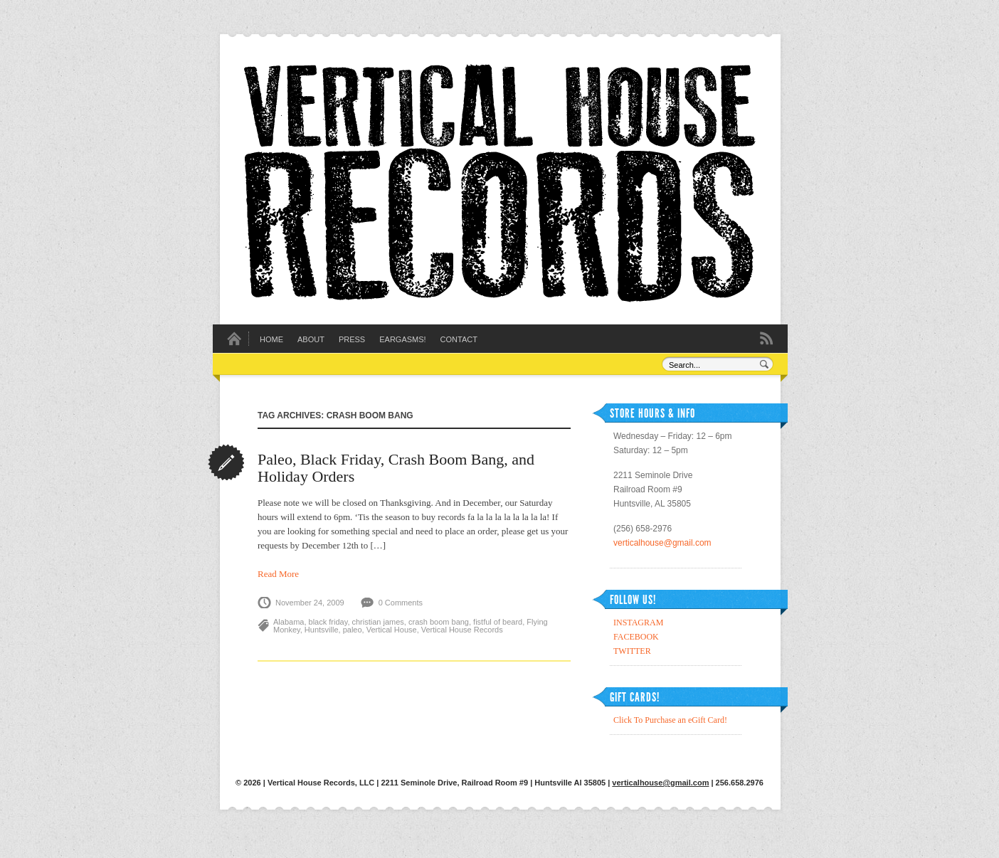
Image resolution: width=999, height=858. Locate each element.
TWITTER (632, 651)
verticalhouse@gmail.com (662, 543)
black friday (328, 622)
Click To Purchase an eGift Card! (670, 720)
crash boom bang (438, 622)
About (310, 339)
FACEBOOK (636, 637)
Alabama (288, 622)
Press (352, 339)
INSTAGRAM (638, 622)
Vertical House (391, 629)
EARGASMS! (402, 339)
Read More (278, 573)
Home (271, 339)
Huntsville (322, 629)
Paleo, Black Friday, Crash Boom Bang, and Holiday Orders (396, 467)
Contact (458, 339)
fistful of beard (497, 622)
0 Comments (401, 602)
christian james (378, 622)
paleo (352, 629)
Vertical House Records (462, 629)
